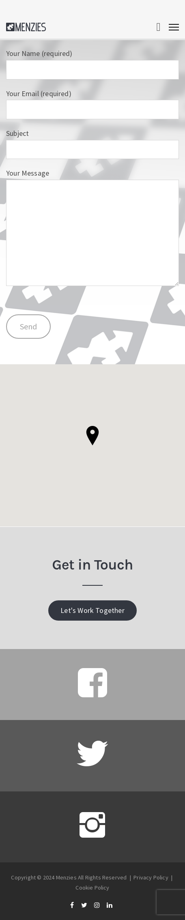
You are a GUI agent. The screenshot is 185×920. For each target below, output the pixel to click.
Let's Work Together (92, 610)
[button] (92, 435)
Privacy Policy (150, 877)
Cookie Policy (92, 887)
